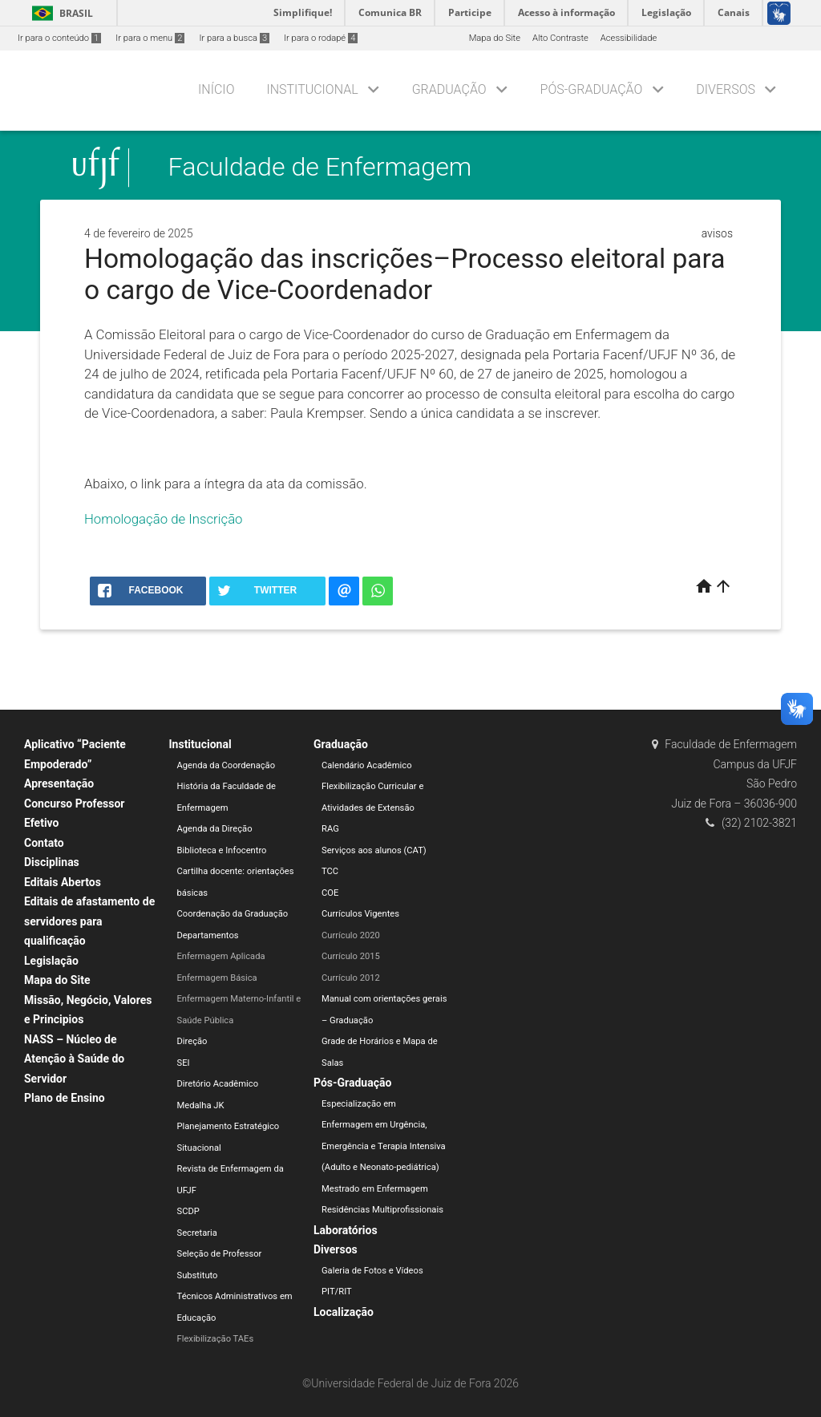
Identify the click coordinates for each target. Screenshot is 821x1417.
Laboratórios (345, 1230)
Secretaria (197, 1233)
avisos (717, 233)
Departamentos (208, 935)
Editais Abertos (62, 882)
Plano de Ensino (64, 1097)
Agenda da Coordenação (226, 765)
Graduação (449, 89)
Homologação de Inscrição (163, 519)
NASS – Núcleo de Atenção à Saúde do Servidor (74, 1059)
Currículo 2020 (351, 935)
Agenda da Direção (215, 829)
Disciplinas (51, 862)
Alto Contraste (560, 38)
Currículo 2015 (351, 956)
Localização (343, 1312)
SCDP (188, 1211)
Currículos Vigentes (360, 914)
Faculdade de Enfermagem (320, 167)
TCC (330, 871)
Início (216, 89)
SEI (183, 1063)
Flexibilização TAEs (215, 1339)
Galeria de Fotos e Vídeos (372, 1270)
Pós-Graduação (591, 89)
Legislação (51, 960)
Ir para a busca (234, 38)
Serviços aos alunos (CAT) (374, 850)
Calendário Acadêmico (367, 765)
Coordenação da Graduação (233, 914)
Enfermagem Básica (217, 978)
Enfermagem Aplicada (221, 956)
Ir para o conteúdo (59, 38)
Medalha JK (200, 1105)
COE (330, 893)
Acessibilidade (629, 38)
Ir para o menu (149, 38)
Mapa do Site (494, 38)
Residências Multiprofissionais (382, 1209)
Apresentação (59, 783)
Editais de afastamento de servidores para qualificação (89, 921)
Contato (44, 842)
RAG (330, 829)
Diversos (725, 89)
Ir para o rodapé (321, 38)
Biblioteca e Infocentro (222, 850)
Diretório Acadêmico (218, 1084)
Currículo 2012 (351, 978)
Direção (192, 1041)
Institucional (312, 89)
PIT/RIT (337, 1291)
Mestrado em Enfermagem (375, 1189)
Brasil (59, 13)
